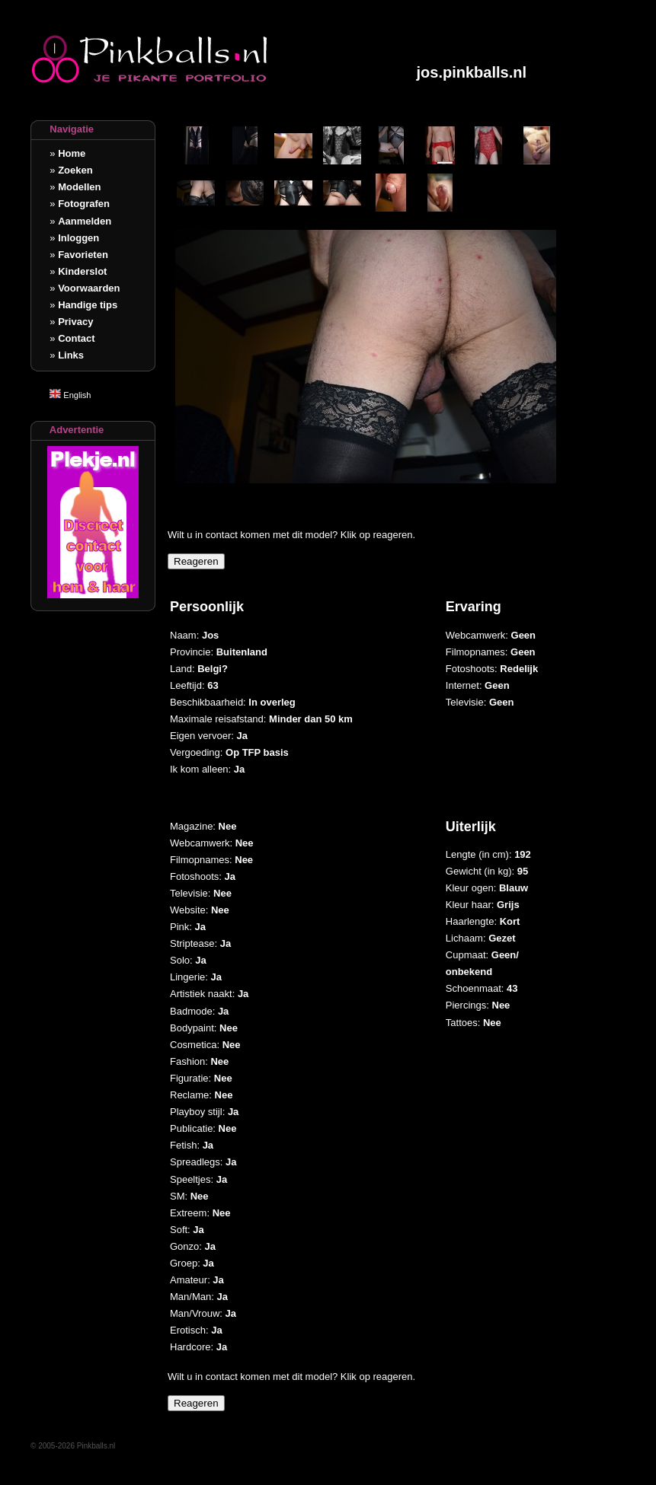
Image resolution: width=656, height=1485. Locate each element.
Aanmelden (84, 221)
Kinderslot (82, 271)
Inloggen (78, 238)
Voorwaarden (89, 288)
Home (71, 153)
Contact (76, 338)
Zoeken (75, 170)
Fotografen (84, 203)
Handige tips (87, 305)
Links (71, 355)
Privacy (75, 321)
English (70, 395)
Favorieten (83, 254)
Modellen (79, 187)
